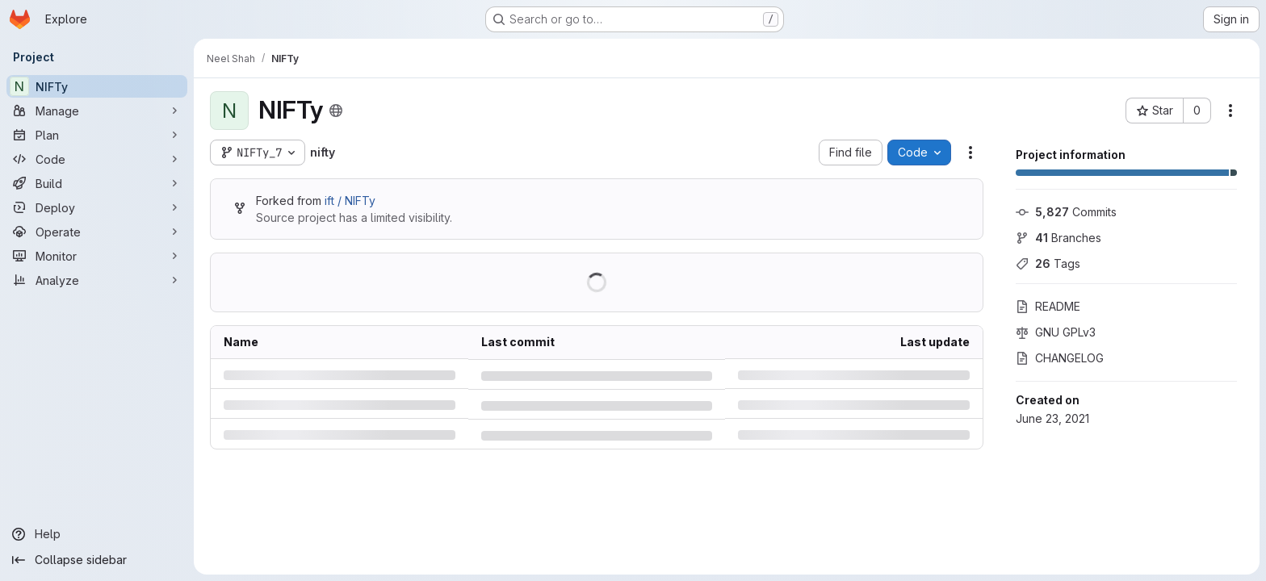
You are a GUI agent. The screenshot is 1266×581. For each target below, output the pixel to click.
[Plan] (96, 134)
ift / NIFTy (350, 200)
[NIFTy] (96, 86)
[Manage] (96, 110)
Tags (1048, 263)
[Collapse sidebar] (96, 560)
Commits (1066, 212)
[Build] (96, 183)
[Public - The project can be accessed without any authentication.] (335, 110)
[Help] (96, 534)
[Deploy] (96, 207)
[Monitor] (96, 256)
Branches (1058, 238)
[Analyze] (96, 280)
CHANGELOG (1060, 358)
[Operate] (96, 231)
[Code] (96, 159)
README (1048, 306)
